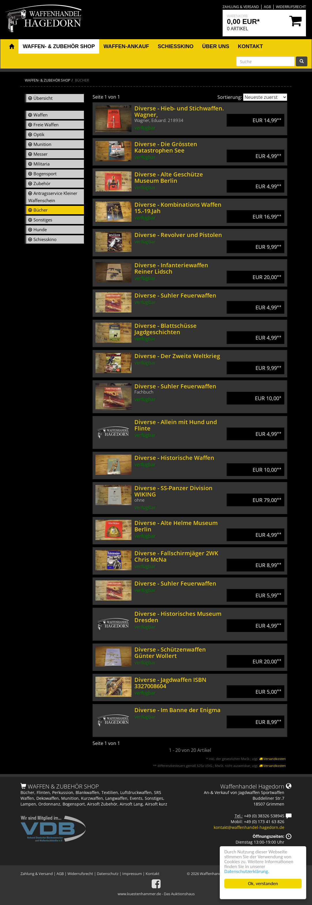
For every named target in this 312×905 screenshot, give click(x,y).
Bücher (40, 210)
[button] (11, 46)
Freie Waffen (46, 124)
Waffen (40, 115)
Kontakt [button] (250, 46)
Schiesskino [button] (175, 46)
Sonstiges (42, 220)
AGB (267, 6)
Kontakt (152, 873)
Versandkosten (272, 759)
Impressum (132, 873)
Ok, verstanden (263, 883)
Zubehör (41, 183)
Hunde (40, 229)
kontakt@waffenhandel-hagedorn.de (249, 827)
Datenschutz (108, 873)
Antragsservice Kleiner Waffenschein (52, 196)
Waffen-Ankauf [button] (126, 46)
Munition (42, 144)
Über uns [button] (215, 46)
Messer (40, 154)
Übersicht (42, 98)
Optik (38, 134)
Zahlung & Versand (241, 6)
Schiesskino (45, 239)
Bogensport (45, 173)
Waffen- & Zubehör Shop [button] (59, 46)
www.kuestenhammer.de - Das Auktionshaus (156, 893)
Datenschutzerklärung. (246, 871)
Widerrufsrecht (291, 6)
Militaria (41, 164)
